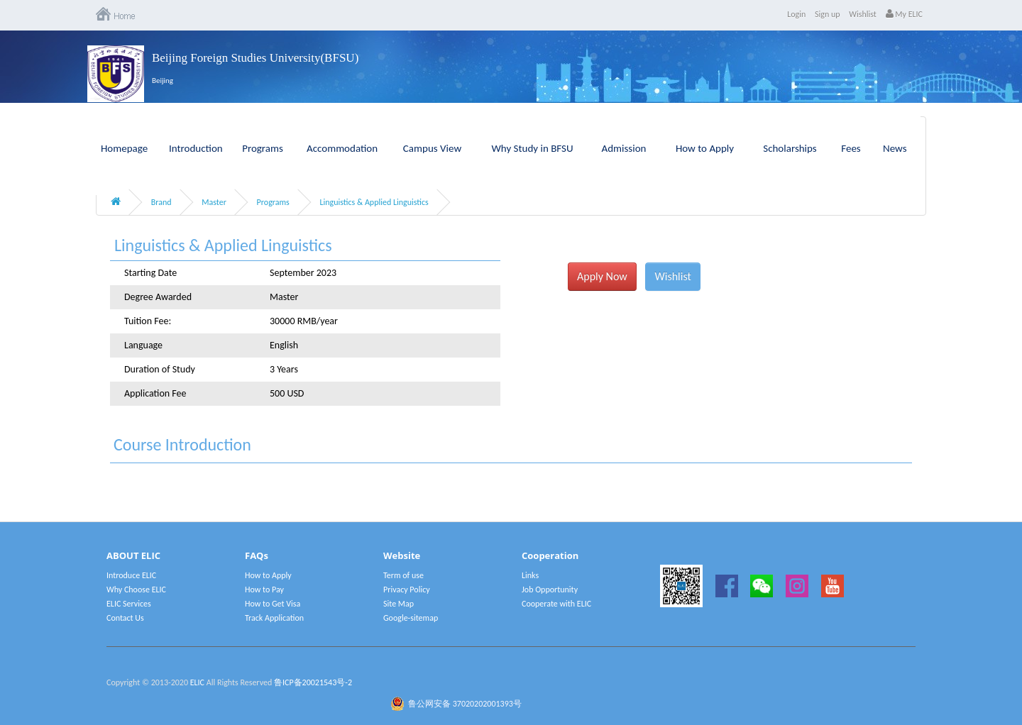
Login (796, 14)
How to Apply (705, 148)
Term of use (403, 575)
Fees (850, 148)
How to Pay (264, 589)
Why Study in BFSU (532, 148)
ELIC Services (128, 604)
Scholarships (790, 148)
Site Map (398, 604)
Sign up (827, 14)
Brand (161, 202)
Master (214, 202)
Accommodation (342, 148)
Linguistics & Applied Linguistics (373, 202)
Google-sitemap (410, 618)
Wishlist (863, 14)
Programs (262, 148)
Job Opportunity (550, 589)
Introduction (196, 148)
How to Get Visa (272, 604)
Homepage (124, 148)
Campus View (432, 148)
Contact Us (125, 618)
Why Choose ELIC (136, 589)
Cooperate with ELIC (556, 604)
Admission (624, 148)
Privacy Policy (406, 589)
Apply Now (602, 276)
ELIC (197, 682)
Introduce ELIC (131, 575)
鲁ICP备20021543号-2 (313, 682)
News (895, 148)
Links (530, 575)
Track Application (274, 618)
